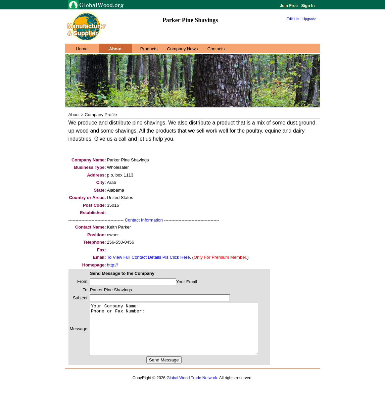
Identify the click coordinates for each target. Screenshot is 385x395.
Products (148, 48)
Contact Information (144, 220)
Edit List (293, 19)
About (115, 48)
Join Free (289, 5)
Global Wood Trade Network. (192, 388)
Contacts (216, 48)
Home (82, 48)
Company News (182, 48)
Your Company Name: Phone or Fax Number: (184, 334)
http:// (112, 264)
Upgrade (309, 19)
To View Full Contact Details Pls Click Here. (149, 257)
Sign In (307, 5)
